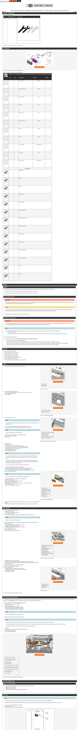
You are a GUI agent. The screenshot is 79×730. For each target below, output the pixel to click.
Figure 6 (6, 510)
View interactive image (58, 381)
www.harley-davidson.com (50, 289)
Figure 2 (6, 366)
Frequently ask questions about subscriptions (59, 333)
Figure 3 (6, 391)
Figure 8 (6, 602)
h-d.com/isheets (35, 291)
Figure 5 (6, 471)
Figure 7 (6, 567)
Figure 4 (6, 417)
